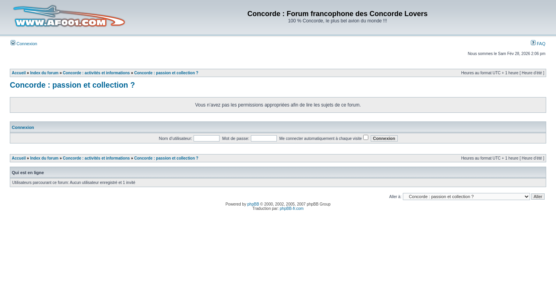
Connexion (24, 43)
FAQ (538, 43)
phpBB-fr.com (292, 208)
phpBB (253, 204)
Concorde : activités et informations (96, 73)
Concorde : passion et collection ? (166, 73)
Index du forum (44, 73)
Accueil (19, 73)
